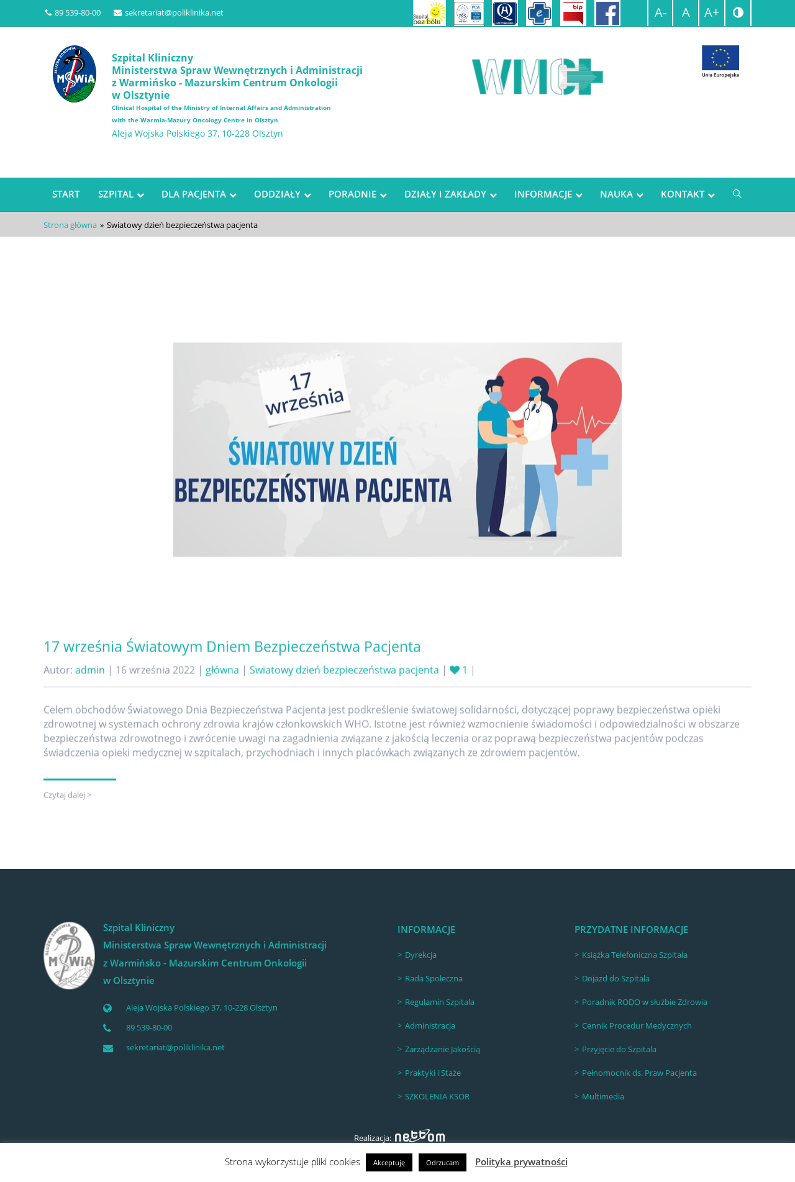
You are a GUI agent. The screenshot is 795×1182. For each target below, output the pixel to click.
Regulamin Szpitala (440, 1001)
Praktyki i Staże (433, 1072)
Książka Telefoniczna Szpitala (635, 954)
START (66, 194)
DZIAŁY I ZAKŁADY (445, 194)
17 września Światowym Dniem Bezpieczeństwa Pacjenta (232, 676)
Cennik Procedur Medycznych (637, 1025)
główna (222, 700)
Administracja (430, 1025)
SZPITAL (116, 194)
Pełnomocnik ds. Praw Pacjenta (639, 1072)
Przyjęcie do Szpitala (619, 1049)
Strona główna (70, 224)
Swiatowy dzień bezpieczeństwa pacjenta (344, 700)
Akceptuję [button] (389, 1162)
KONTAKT (682, 194)
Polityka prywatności (521, 1161)
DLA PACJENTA (193, 194)
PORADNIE (352, 194)
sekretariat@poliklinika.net (169, 12)
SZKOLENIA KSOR (437, 1096)
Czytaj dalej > (67, 824)
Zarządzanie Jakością (442, 1049)
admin (90, 700)
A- (660, 12)
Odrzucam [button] (442, 1162)
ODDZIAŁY (277, 194)
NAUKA (616, 194)
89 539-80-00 (73, 12)
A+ (711, 12)
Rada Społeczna (434, 978)
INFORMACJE (543, 194)
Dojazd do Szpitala (616, 978)
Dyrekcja (421, 954)
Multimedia (603, 1096)
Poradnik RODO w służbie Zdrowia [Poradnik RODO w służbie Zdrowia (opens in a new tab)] (644, 1001)
